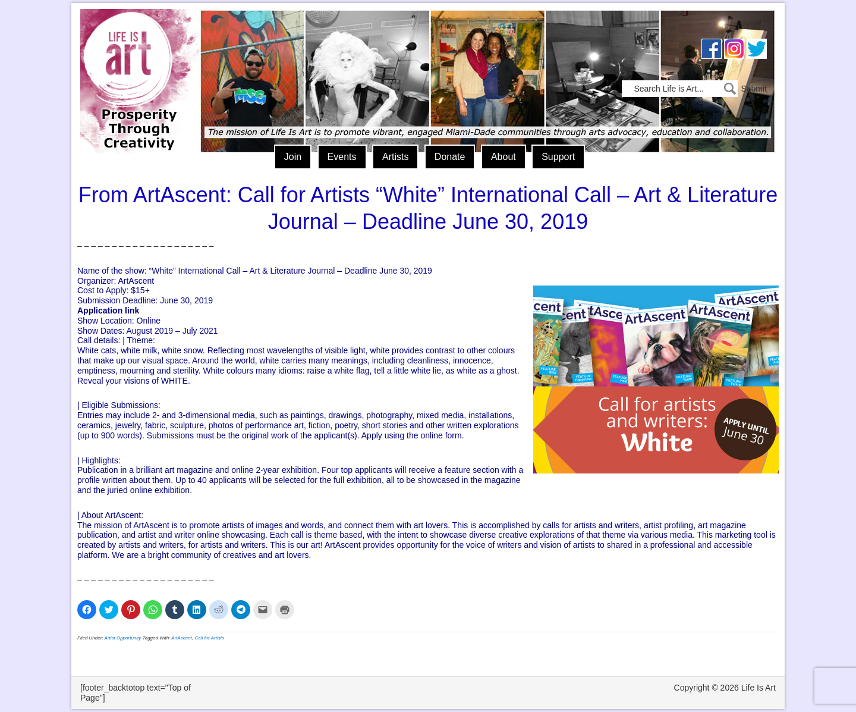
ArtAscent (181, 638)
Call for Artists (209, 638)
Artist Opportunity (123, 638)
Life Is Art (135, 64)
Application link (108, 310)
